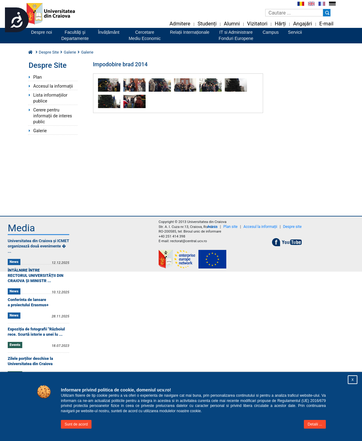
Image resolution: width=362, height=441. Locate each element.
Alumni (232, 24)
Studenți (207, 24)
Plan (37, 77)
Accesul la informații (53, 86)
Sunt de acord (76, 424)
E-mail (326, 24)
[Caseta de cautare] (294, 12)
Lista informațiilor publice (50, 98)
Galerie (70, 52)
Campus (270, 32)
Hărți (280, 24)
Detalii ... (315, 424)
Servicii (295, 32)
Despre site (292, 227)
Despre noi (41, 32)
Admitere (179, 24)
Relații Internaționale (190, 32)
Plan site (230, 227)
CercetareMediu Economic (145, 35)
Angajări (302, 24)
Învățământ (108, 32)
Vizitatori (257, 24)
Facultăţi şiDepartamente (75, 35)
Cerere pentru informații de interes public (52, 115)
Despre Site (49, 52)
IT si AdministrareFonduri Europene (236, 35)
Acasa (212, 227)
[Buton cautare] (326, 12)
